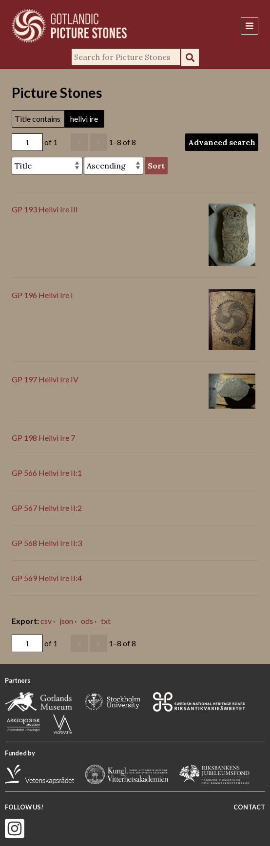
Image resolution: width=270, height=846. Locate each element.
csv (46, 620)
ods (87, 620)
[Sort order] (113, 165)
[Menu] (249, 26)
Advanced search (221, 142)
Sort (156, 165)
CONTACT (249, 807)
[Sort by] (47, 165)
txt (106, 620)
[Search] (126, 57)
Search (190, 57)
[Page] (27, 142)
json (66, 620)
